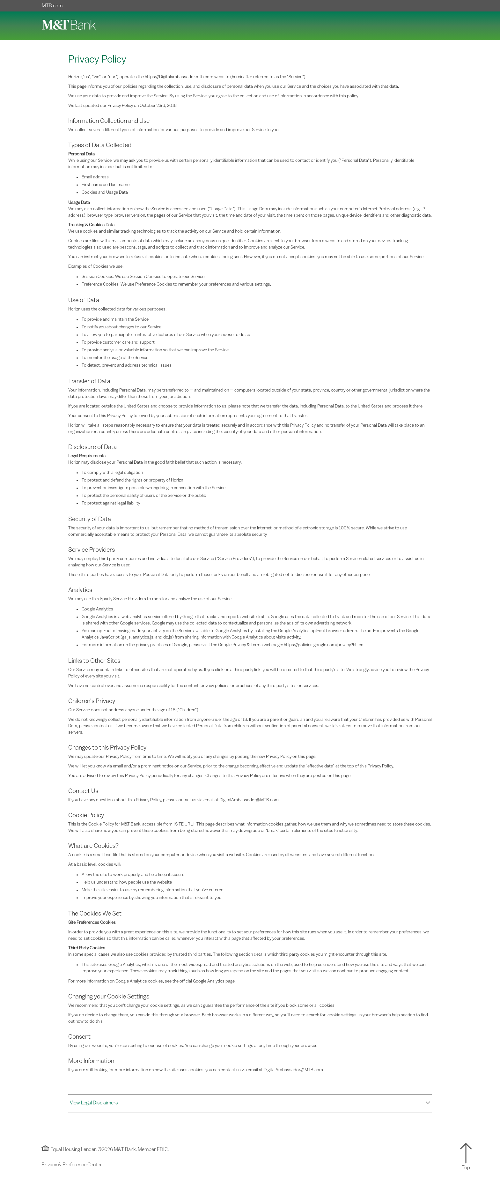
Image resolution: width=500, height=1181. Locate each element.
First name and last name (105, 185)
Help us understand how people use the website (127, 882)
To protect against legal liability (111, 503)
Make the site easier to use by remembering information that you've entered (153, 890)
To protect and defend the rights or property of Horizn (132, 480)
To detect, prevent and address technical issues (127, 365)
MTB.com (52, 5)
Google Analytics (97, 609)
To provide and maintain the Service (115, 319)
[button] (250, 1103)
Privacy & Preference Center (71, 1164)
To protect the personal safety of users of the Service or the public (144, 495)
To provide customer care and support (118, 342)
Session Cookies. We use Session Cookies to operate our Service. (143, 276)
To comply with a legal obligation (112, 472)
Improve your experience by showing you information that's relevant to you (151, 897)
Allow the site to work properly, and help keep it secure (133, 874)
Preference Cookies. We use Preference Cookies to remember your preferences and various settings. (176, 284)
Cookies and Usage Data (105, 192)
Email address (95, 177)
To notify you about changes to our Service (121, 327)
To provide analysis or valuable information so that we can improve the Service (155, 350)
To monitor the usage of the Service (115, 357)
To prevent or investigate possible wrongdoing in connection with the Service (153, 488)
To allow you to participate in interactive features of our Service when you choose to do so (166, 335)
